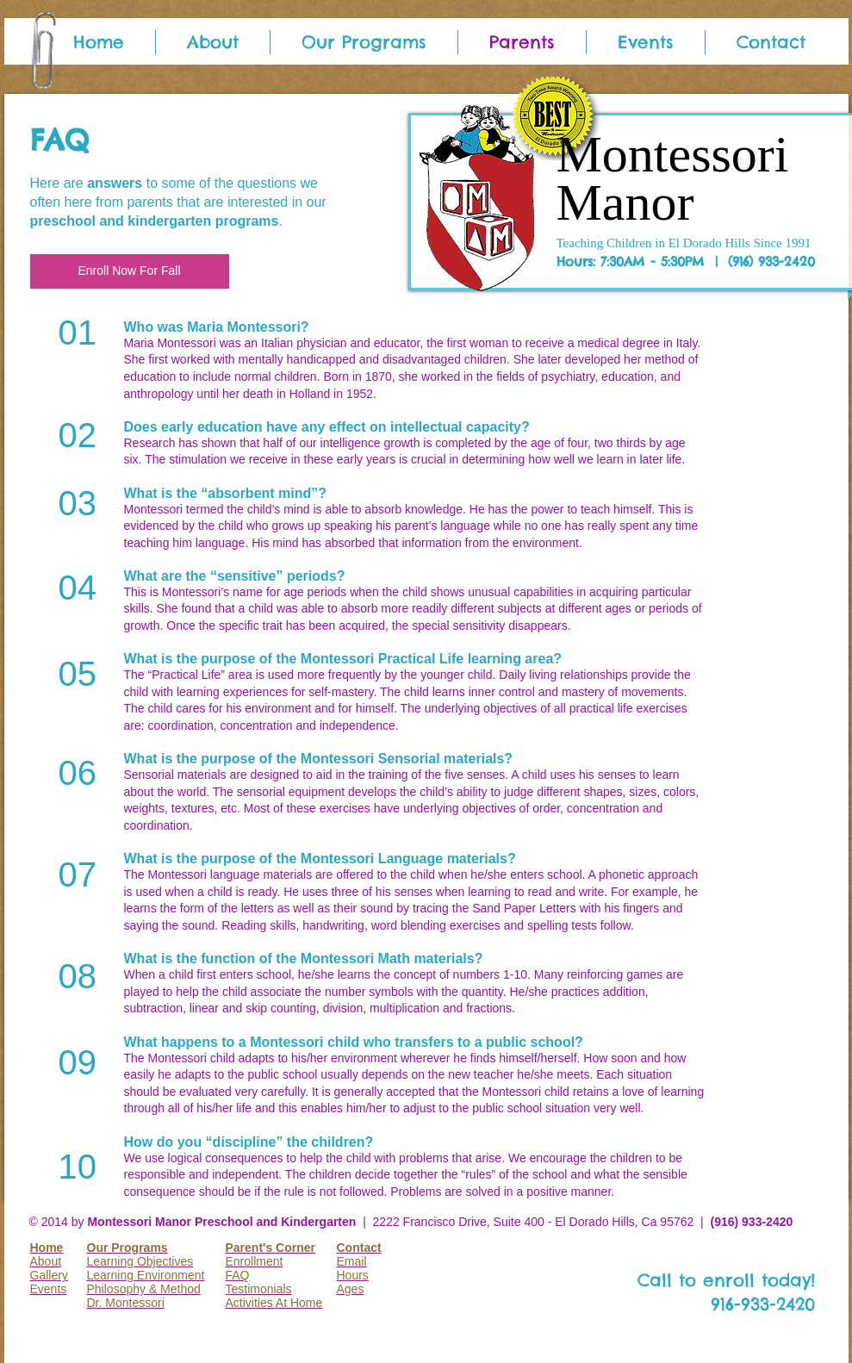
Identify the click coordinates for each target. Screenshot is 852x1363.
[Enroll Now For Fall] (129, 271)
